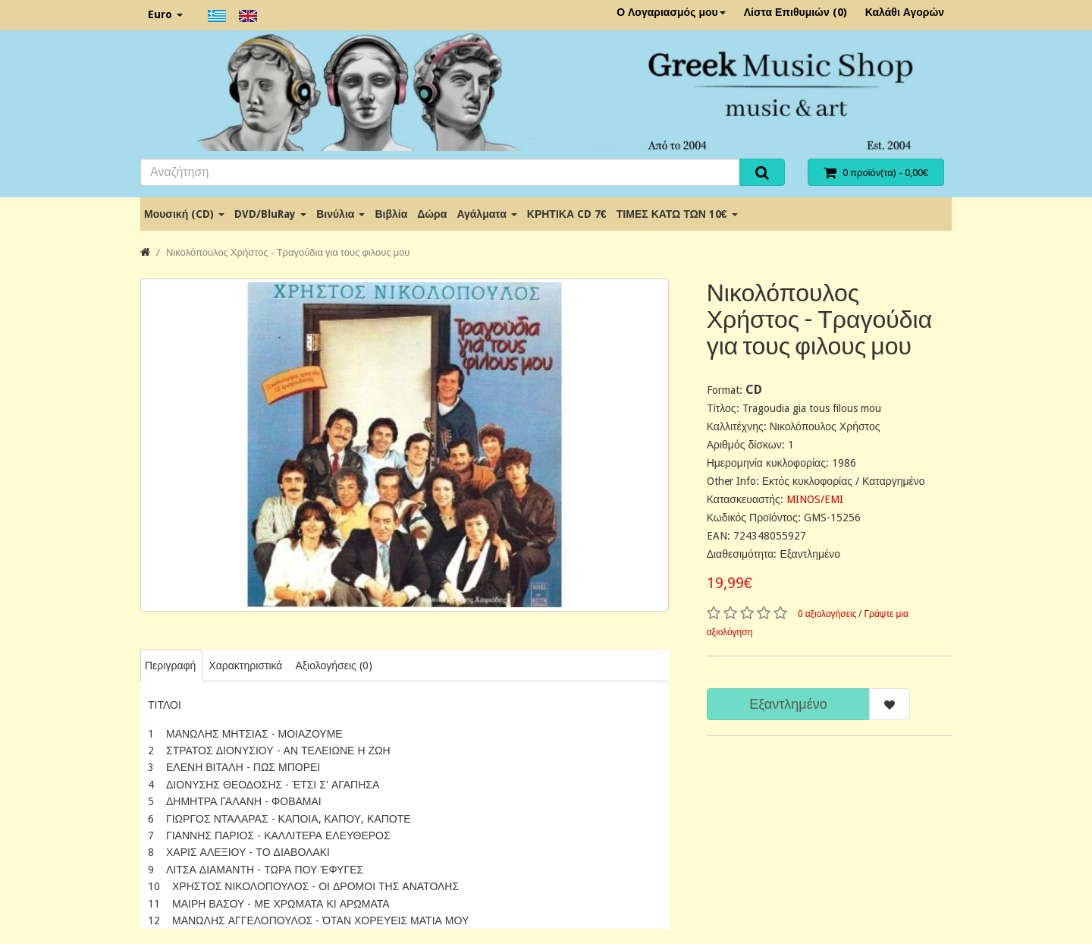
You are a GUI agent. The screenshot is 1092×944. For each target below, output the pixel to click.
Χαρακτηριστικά (245, 665)
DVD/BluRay (270, 214)
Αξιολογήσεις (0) (333, 665)
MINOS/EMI (814, 499)
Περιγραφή (170, 665)
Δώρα (432, 214)
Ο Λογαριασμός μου (671, 12)
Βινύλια (340, 214)
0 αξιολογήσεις (827, 614)
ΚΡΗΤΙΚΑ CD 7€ (567, 214)
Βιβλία (391, 214)
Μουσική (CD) (184, 214)
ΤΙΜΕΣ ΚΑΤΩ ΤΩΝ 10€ (677, 214)
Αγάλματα (486, 214)
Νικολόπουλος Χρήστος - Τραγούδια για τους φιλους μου (288, 252)
